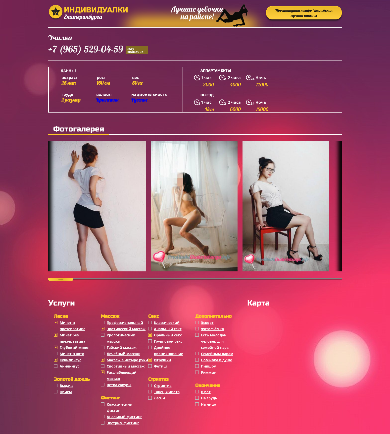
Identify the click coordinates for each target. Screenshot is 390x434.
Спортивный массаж (126, 366)
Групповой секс (168, 341)
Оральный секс (168, 335)
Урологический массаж (121, 338)
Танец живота (167, 391)
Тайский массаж (122, 347)
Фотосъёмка (212, 328)
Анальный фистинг (124, 416)
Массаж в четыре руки (127, 360)
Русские (139, 100)
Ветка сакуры (119, 384)
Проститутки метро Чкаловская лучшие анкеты (304, 13)
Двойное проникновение (168, 350)
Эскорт (207, 322)
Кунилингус (70, 360)
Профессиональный (125, 322)
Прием (66, 391)
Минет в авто (72, 353)
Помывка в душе (216, 360)
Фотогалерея (78, 128)
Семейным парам (217, 353)
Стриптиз (163, 385)
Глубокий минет (75, 347)
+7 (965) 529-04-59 (98, 50)
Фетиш (160, 366)
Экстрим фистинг (123, 423)
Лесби (159, 398)
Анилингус (69, 366)
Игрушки (162, 360)
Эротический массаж (126, 328)
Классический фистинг (119, 407)
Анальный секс (168, 328)
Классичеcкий (167, 322)
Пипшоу (208, 366)
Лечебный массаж (123, 353)
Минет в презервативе (72, 325)
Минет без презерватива (72, 338)
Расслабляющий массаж (122, 375)
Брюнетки (107, 100)
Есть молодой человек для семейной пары (215, 341)
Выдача (66, 385)
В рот (206, 391)
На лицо (208, 404)
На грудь (209, 398)
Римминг (209, 372)
